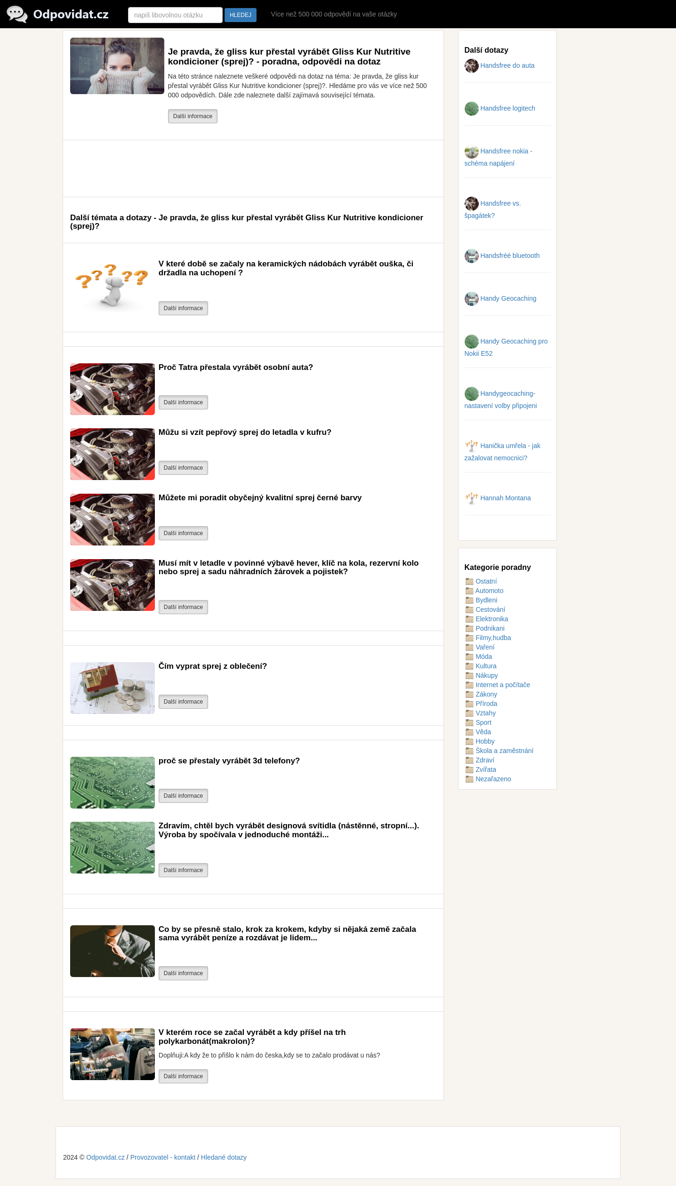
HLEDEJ (240, 15)
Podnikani (485, 628)
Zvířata (480, 769)
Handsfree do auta (500, 65)
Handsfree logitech (500, 108)
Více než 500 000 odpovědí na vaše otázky (334, 14)
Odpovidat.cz (105, 1157)
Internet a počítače (498, 685)
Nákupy (481, 675)
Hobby (480, 741)
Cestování (485, 609)
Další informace (192, 116)
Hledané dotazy (224, 1157)
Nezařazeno (488, 779)
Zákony (481, 694)
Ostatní (481, 581)
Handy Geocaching (501, 298)
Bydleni (481, 600)
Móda (478, 656)
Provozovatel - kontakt (163, 1157)
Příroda (481, 703)
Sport (478, 722)
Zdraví (480, 760)
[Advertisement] (241, 168)
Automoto (484, 590)
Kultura (481, 666)
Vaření (480, 647)
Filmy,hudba (488, 637)
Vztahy (480, 713)
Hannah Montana (498, 498)
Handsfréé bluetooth (502, 255)
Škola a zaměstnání (499, 750)
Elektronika (486, 619)
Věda (478, 732)
